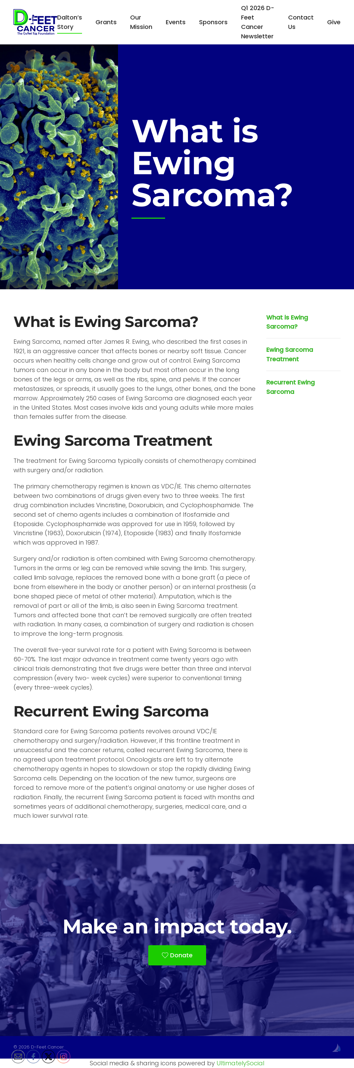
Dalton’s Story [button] (69, 22)
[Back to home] (35, 22)
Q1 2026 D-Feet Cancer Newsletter (257, 22)
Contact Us (301, 22)
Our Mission (141, 22)
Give (334, 22)
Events (176, 22)
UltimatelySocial (240, 1063)
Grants (106, 22)
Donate (177, 955)
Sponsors (213, 22)
